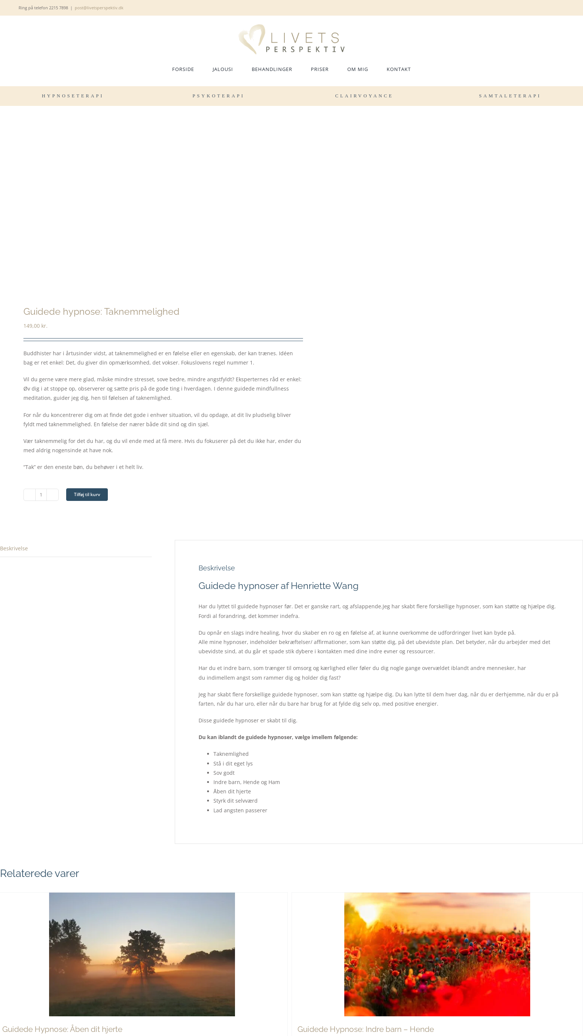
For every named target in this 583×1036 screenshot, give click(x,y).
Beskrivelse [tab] (14, 548)
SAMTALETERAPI (510, 95)
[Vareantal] (41, 495)
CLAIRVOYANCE (364, 95)
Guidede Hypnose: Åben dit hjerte (62, 1029)
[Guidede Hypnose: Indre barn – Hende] (437, 954)
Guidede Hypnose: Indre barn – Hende (365, 1029)
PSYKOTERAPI (219, 95)
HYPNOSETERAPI (73, 95)
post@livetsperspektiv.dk (99, 7)
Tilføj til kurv (87, 494)
